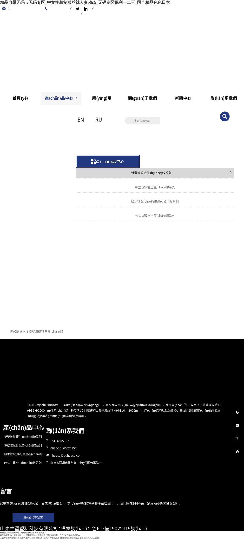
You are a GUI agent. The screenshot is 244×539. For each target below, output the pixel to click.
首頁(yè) (16, 145)
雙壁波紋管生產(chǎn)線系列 (66, 145)
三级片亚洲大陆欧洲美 (9, 538)
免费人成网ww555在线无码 (31, 538)
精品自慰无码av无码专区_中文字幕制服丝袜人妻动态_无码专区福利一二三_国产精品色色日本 (85, 2)
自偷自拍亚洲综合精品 (69, 538)
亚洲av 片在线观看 (51, 538)
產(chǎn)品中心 (34, 145)
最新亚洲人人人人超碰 (89, 538)
